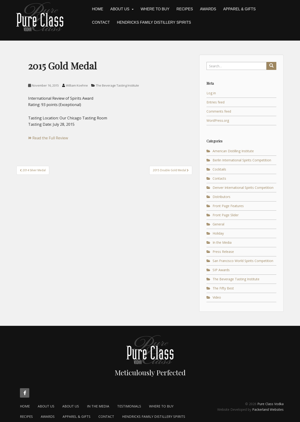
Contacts (219, 178)
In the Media (222, 242)
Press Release (223, 251)
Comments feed (218, 111)
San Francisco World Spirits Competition (243, 261)
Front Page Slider (226, 215)
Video (217, 297)
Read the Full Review (48, 138)
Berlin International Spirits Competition (242, 160)
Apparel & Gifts (239, 9)
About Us (120, 9)
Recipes (184, 9)
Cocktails (219, 169)
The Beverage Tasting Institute (117, 85)
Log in (211, 93)
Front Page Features (228, 206)
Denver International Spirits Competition (243, 187)
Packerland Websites (268, 409)
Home (97, 9)
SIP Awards (221, 270)
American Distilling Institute (233, 151)
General (218, 224)
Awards (208, 9)
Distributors (221, 196)
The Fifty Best (223, 288)
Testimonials (129, 406)
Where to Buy (155, 9)
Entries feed (215, 102)
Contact (101, 22)
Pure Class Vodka (270, 404)
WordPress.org (217, 120)
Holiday (218, 233)
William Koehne (77, 85)
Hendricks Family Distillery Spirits (154, 22)
